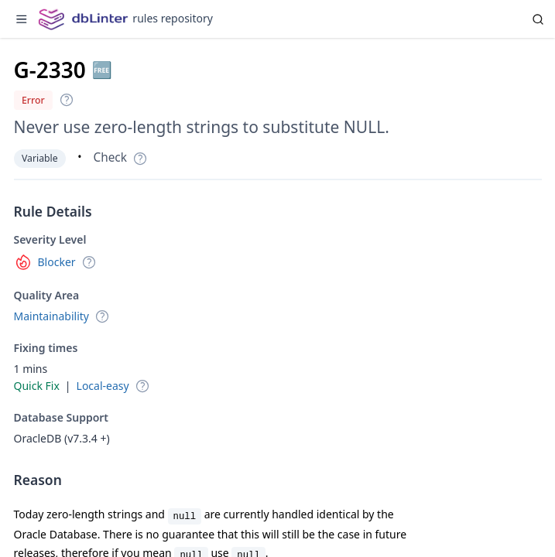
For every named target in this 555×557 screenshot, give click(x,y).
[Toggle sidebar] (22, 19)
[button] (66, 100)
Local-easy (103, 385)
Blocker (57, 262)
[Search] (538, 18)
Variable (40, 158)
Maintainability (51, 316)
